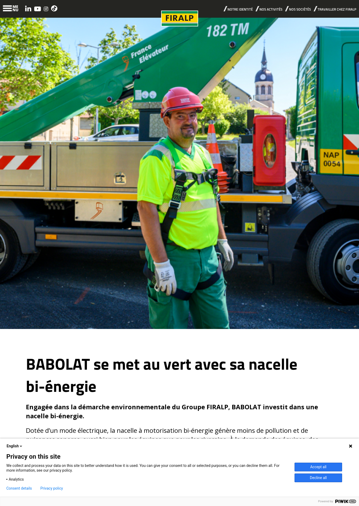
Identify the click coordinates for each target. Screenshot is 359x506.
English (15, 446)
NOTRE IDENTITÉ (240, 9)
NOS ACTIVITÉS (270, 9)
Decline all (318, 478)
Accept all (318, 467)
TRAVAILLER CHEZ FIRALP (337, 9)
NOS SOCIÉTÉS (300, 9)
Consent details (19, 488)
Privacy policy (51, 488)
